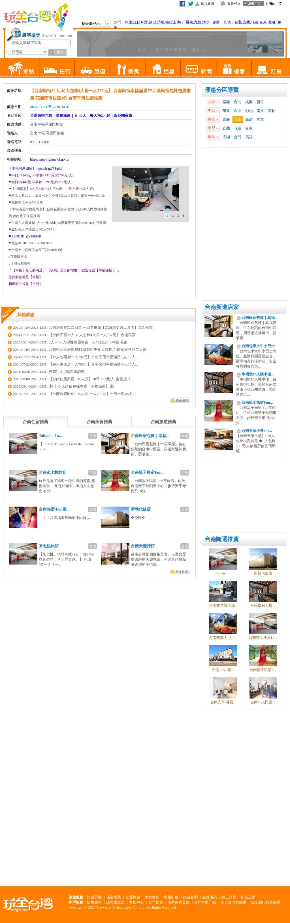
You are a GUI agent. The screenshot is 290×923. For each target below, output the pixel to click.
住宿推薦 (113, 897)
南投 (260, 111)
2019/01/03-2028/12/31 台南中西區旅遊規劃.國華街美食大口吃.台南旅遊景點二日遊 (79, 349)
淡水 (206, 22)
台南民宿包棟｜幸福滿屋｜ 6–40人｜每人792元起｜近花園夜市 (81, 115)
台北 (238, 22)
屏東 (260, 119)
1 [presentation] (167, 215)
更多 (216, 22)
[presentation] (35, 421)
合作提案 (155, 902)
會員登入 (234, 4)
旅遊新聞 (190, 897)
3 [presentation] (178, 215)
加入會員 (207, 4)
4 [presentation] (183, 215)
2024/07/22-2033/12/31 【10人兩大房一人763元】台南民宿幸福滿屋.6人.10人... (75, 364)
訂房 (269, 68)
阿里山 (130, 22)
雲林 (271, 111)
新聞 (198, 68)
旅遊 (92, 68)
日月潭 (142, 22)
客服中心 (136, 902)
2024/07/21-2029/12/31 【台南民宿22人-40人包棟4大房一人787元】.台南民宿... (75, 335)
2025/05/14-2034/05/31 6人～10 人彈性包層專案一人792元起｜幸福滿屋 (70, 342)
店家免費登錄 (178, 902)
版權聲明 (94, 902)
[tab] (167, 215)
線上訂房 (228, 897)
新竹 (260, 102)
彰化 (249, 111)
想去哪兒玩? (92, 23)
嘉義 (226, 119)
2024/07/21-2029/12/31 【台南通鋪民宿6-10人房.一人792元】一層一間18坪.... (74, 394)
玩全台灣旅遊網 (36, 17)
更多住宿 (182, 571)
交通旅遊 (132, 897)
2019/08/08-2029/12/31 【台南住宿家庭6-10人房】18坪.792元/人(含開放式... (73, 379)
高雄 (249, 119)
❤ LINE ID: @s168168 (24, 236)
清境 (161, 22)
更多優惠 (182, 400)
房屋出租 (171, 897)
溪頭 (152, 22)
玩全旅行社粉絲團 (265, 902)
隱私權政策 (115, 902)
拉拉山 (170, 22)
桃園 (249, 102)
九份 (197, 22)
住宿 (56, 68)
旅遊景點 (94, 897)
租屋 (162, 68)
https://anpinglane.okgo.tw (49, 159)
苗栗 (226, 111)
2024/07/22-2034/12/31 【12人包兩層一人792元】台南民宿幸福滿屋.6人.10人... (75, 357)
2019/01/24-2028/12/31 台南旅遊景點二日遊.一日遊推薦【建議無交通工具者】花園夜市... (84, 327)
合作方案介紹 (205, 902)
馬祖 (249, 137)
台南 (238, 119)
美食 (127, 68)
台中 (237, 111)
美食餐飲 (152, 897)
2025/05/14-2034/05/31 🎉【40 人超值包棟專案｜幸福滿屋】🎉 (63, 386)
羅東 (189, 22)
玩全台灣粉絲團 (233, 902)
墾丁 (181, 22)
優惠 (233, 68)
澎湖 (271, 22)
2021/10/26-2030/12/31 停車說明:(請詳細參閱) (49, 371)
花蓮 (254, 22)
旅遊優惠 (209, 897)
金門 (237, 137)
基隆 (226, 102)
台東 (263, 22)
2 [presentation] (173, 215)
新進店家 (248, 897)
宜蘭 (246, 22)
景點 (21, 68)
